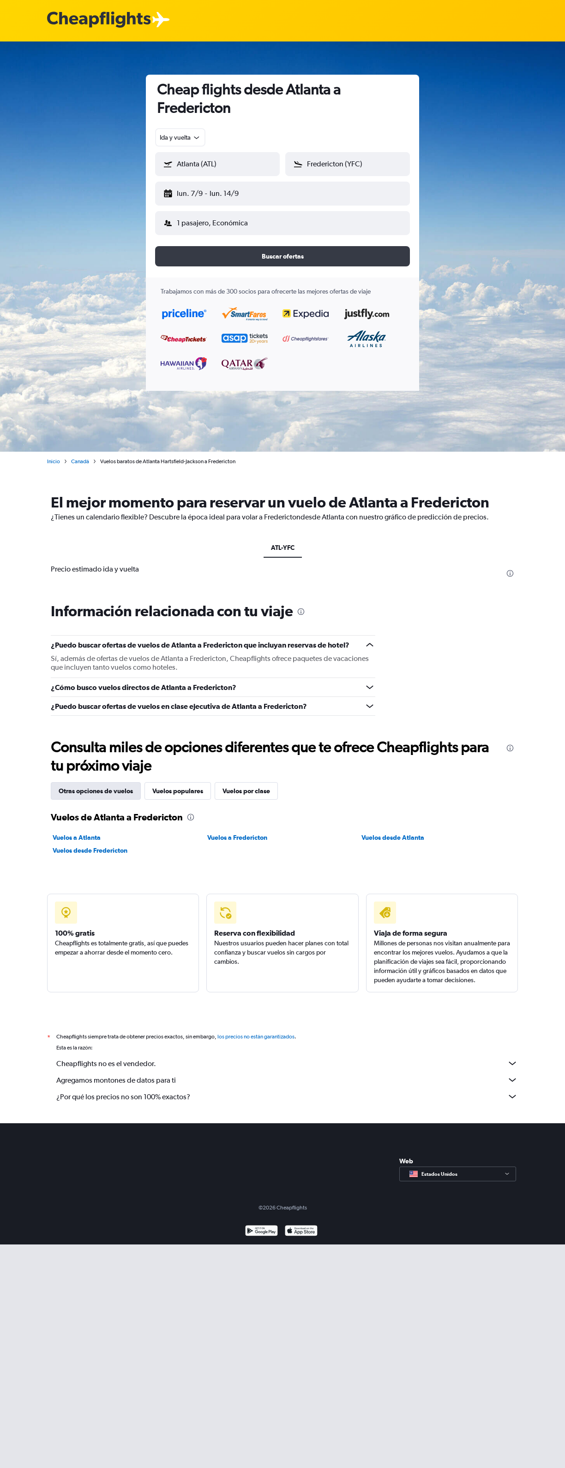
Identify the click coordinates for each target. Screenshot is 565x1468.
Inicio (53, 454)
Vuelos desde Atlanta (392, 830)
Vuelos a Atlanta (77, 830)
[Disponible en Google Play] (261, 1224)
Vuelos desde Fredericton (90, 843)
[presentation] (510, 566)
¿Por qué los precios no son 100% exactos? (287, 1089)
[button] (213, 191)
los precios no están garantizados (256, 1029)
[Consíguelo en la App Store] (301, 1224)
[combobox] (180, 137)
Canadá (80, 454)
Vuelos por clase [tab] (246, 783)
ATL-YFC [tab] (283, 540)
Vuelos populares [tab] (177, 783)
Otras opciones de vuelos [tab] (96, 783)
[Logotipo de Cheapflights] (98, 20)
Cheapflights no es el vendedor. (287, 1055)
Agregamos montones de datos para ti (287, 1072)
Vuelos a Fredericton (237, 830)
